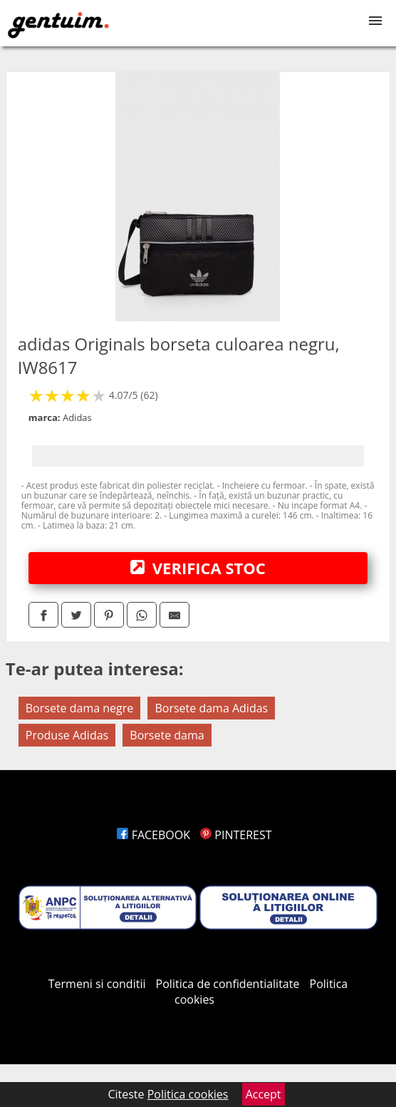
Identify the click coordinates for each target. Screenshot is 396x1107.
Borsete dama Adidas (211, 708)
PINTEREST (235, 835)
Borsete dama (167, 735)
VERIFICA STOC (198, 567)
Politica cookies (188, 1094)
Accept (263, 1094)
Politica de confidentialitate (228, 984)
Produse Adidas (67, 735)
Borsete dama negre (80, 708)
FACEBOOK (153, 835)
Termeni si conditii (97, 984)
